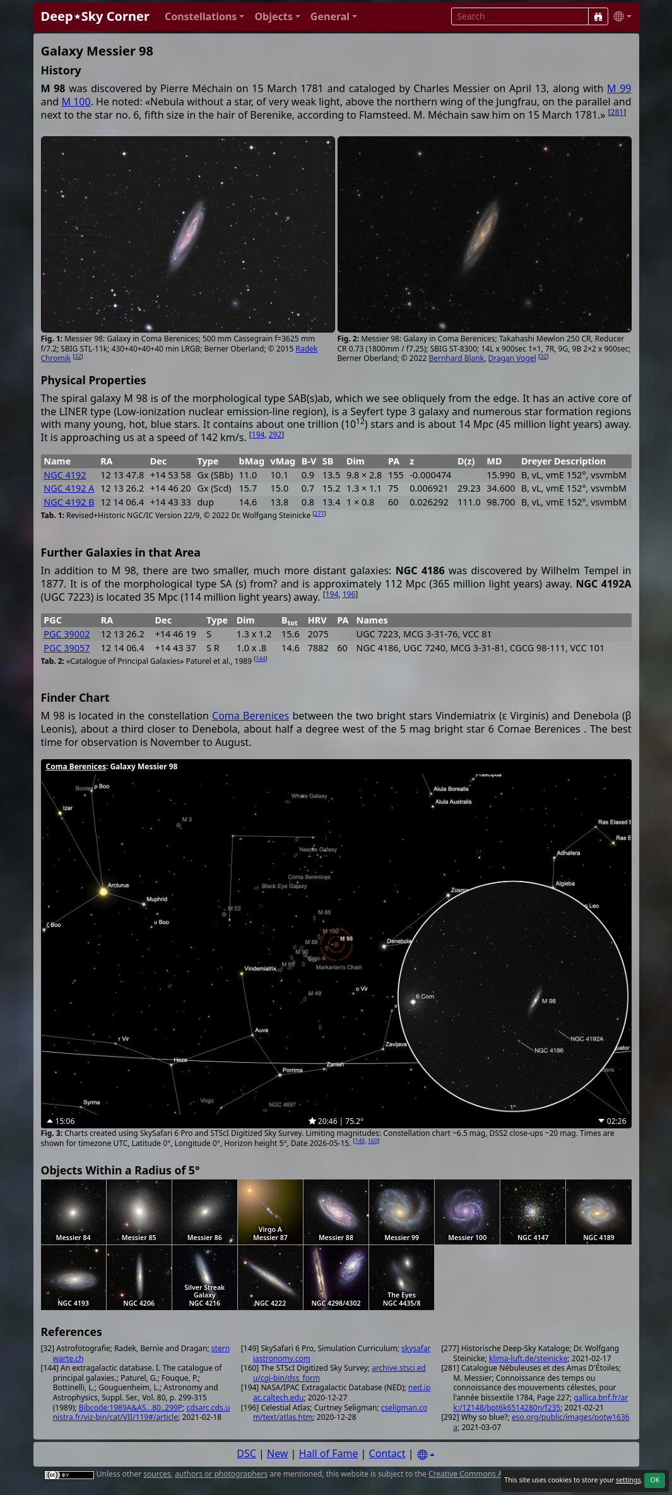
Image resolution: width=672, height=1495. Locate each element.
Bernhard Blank (456, 358)
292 (275, 434)
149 (360, 1141)
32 (77, 356)
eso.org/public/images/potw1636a (541, 1422)
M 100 (75, 102)
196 (349, 594)
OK (654, 1479)
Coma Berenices (250, 716)
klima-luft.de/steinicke (528, 1358)
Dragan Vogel (512, 358)
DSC (246, 1453)
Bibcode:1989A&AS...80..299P (131, 1407)
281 (617, 112)
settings (628, 1479)
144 (260, 658)
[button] (205, 16)
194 (258, 434)
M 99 (619, 88)
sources (156, 1473)
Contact (387, 1453)
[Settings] (425, 1455)
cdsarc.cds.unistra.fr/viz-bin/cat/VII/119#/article (141, 1412)
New (277, 1453)
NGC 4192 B (69, 502)
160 (372, 1141)
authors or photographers (221, 1473)
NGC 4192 (65, 475)
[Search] (598, 16)
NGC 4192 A (69, 488)
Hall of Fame (328, 1453)
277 (319, 513)
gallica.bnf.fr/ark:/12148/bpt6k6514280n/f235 (540, 1402)
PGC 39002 (67, 634)
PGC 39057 (67, 648)
